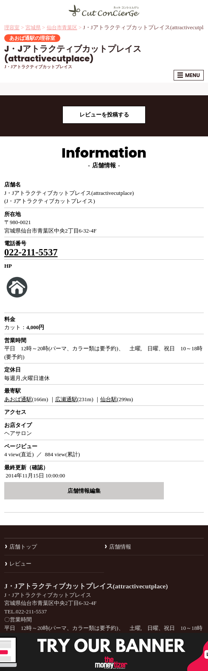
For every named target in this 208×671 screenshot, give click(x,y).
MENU (188, 75)
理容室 (12, 27)
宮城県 (33, 27)
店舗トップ (23, 546)
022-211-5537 (31, 252)
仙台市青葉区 (62, 27)
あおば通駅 (18, 399)
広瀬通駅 (66, 399)
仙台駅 (108, 399)
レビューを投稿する (104, 114)
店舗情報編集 (84, 491)
